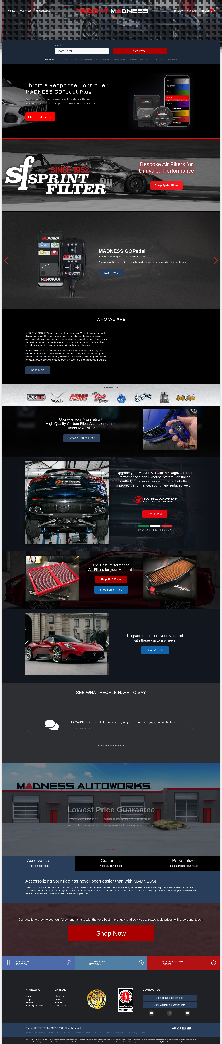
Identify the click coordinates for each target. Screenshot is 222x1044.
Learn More (111, 272)
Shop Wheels (155, 650)
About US (59, 996)
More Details (40, 117)
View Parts (140, 51)
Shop (11, 11)
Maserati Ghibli (62, 59)
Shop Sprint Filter (166, 185)
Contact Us (43, 11)
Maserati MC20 (151, 59)
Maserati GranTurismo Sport (81, 59)
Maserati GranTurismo (103, 59)
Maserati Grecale (120, 59)
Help (178, 11)
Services (25, 11)
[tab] (38, 863)
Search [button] (192, 11)
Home (28, 996)
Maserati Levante (136, 59)
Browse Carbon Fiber (82, 437)
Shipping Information (35, 1005)
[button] (6, 260)
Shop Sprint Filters (111, 589)
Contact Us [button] (111, 829)
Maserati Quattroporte (168, 59)
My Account (60, 1005)
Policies (58, 1002)
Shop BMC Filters (111, 579)
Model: (58, 45)
